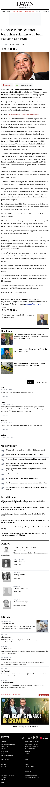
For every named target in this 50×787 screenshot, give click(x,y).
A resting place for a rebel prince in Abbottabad (22, 478)
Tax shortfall (5, 671)
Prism (26, 762)
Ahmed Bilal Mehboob (19, 605)
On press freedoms (7, 624)
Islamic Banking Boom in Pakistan (25, 727)
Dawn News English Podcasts (11, 694)
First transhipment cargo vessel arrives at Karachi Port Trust (26, 483)
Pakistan (38, 11)
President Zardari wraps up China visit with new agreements (26, 459)
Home (3, 11)
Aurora (27, 769)
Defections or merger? (21, 602)
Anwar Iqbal (5, 45)
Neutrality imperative (20, 588)
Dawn (26, 759)
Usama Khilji (17, 565)
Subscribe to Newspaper (32, 741)
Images (27, 764)
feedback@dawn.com (33, 304)
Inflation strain (6, 637)
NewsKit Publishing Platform (32, 777)
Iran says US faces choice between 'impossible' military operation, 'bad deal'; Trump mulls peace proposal (25, 508)
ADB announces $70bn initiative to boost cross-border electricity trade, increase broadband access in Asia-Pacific (23, 502)
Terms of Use (4, 751)
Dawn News (28, 771)
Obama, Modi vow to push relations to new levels (24, 114)
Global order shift (12, 474)
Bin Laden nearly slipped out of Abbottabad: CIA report (24, 454)
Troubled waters (6, 648)
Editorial (6, 617)
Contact (3, 741)
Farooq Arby (16, 592)
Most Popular (9, 445)
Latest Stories (9, 497)
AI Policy (3, 748)
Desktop (3, 766)
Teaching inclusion (7, 682)
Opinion (45, 11)
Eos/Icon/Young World (7, 775)
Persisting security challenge (24, 547)
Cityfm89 (3, 777)
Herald (3, 779)
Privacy (3, 753)
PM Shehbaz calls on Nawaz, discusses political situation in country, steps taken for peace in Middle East (31, 337)
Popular (45, 382)
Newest (37, 382)
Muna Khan (16, 578)
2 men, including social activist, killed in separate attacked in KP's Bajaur (29, 364)
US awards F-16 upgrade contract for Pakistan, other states (26, 450)
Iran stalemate (6, 660)
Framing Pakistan (19, 575)
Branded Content (30, 748)
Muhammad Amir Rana (20, 551)
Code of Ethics (5, 746)
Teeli (2, 782)
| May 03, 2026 (25, 7)
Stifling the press (19, 561)
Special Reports (29, 766)
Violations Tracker (17, 11)
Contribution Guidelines (8, 744)
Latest (8, 11)
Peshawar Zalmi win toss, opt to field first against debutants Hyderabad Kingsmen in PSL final (25, 521)
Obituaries (28, 753)
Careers (27, 751)
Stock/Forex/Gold (6, 762)
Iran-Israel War (29, 11)
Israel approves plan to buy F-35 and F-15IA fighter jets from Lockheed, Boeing (25, 528)
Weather (3, 764)
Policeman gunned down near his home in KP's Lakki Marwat (30, 350)
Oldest (30, 382)
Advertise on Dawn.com (32, 746)
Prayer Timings (5, 759)
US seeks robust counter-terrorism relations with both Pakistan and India (21, 34)
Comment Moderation (7, 755)
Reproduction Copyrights (32, 744)
